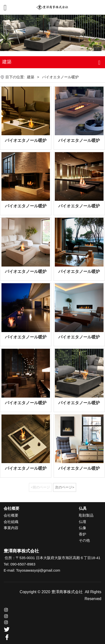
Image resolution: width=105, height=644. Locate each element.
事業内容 (11, 528)
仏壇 (82, 522)
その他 (84, 540)
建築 (30, 77)
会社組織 (11, 522)
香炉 (82, 534)
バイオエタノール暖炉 (26, 140)
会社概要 (11, 515)
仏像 (82, 528)
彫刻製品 (86, 515)
